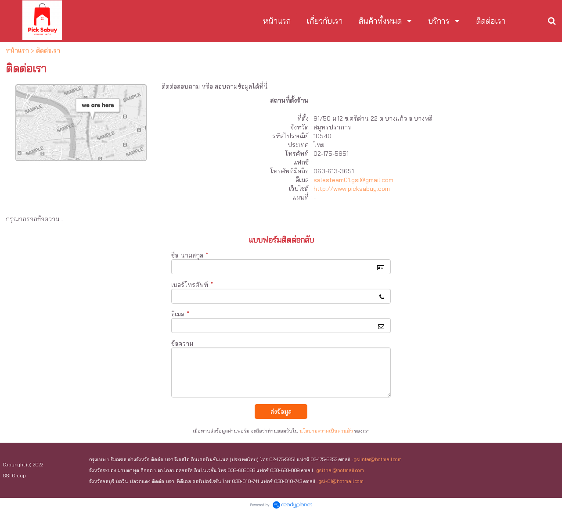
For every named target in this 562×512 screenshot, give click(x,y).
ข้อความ (182, 343)
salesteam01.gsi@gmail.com (353, 180)
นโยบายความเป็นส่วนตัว (326, 431)
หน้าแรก (17, 50)
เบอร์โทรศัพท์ (192, 285)
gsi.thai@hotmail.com (340, 470)
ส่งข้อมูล (281, 411)
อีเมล (180, 314)
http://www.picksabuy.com (351, 189)
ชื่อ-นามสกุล (190, 255)
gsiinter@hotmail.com (378, 459)
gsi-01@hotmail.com (341, 481)
